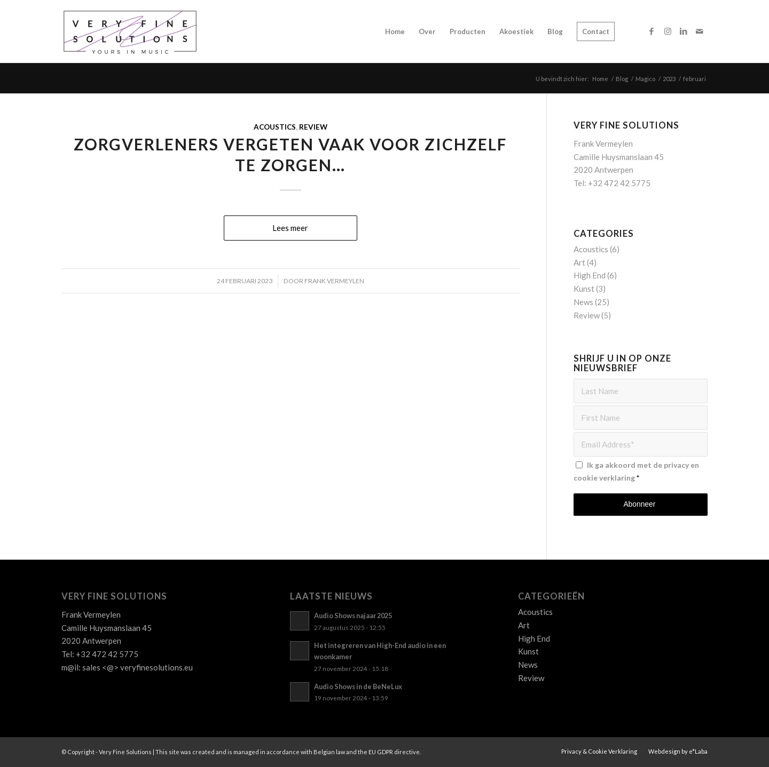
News (583, 302)
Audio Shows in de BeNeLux (358, 686)
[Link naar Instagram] (668, 31)
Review (313, 127)
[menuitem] (395, 31)
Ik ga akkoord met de (636, 471)
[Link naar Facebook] (652, 31)
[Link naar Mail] (700, 31)
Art (579, 262)
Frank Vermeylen (334, 281)
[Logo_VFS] (130, 31)
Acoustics (275, 127)
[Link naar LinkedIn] (684, 31)
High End (590, 275)
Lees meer (290, 228)
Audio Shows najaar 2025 (353, 615)
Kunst (584, 288)
